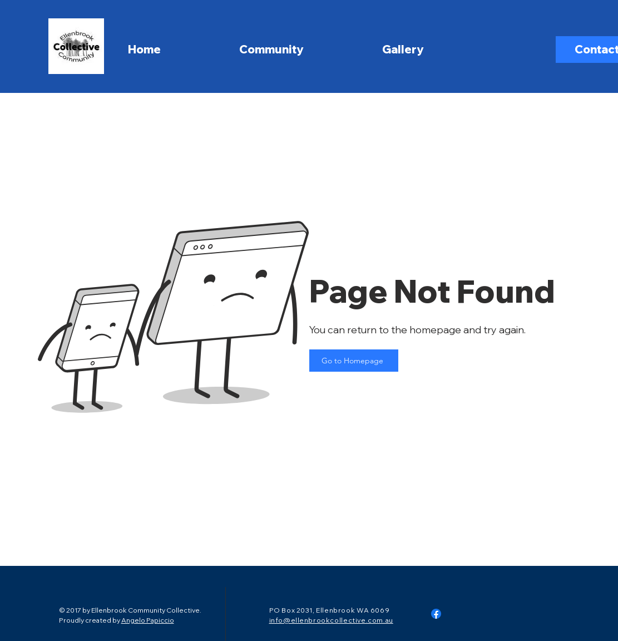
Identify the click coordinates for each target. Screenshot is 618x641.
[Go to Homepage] (353, 360)
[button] (305, 46)
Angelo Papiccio (147, 620)
